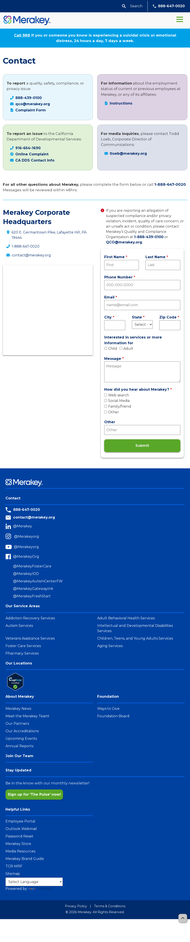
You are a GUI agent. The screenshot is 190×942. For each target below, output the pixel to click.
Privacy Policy (76, 906)
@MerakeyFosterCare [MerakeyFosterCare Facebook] (32, 566)
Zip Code (168, 317)
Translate (40, 889)
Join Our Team (19, 756)
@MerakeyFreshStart (32, 596)
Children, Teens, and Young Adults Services (135, 638)
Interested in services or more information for (133, 340)
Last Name (155, 257)
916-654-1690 (28, 148)
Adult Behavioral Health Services (126, 618)
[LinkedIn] (9, 526)
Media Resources (20, 851)
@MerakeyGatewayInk (33, 589)
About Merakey (19, 696)
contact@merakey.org (31, 255)
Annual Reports (19, 746)
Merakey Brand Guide (24, 859)
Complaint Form (30, 110)
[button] (124, 6)
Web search (116, 395)
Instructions (121, 103)
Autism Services (19, 626)
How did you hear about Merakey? (136, 389)
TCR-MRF (13, 866)
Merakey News (18, 708)
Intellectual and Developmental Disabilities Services (135, 628)
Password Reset (19, 836)
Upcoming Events (21, 738)
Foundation (108, 696)
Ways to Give (108, 708)
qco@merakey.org (32, 104)
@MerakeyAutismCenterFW (38, 581)
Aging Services (110, 646)
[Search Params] (136, 6)
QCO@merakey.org (124, 242)
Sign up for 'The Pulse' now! (34, 794)
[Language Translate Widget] (34, 882)
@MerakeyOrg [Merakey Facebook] (26, 556)
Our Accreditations (22, 731)
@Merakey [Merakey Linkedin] (22, 526)
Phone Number (118, 277)
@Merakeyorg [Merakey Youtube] (26, 547)
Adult (126, 348)
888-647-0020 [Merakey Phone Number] (26, 510)
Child (110, 348)
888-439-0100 (28, 98)
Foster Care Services (23, 646)
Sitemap (12, 874)
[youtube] (9, 547)
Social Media (117, 401)
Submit (142, 445)
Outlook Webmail (21, 829)
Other (111, 412)
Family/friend (117, 406)
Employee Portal (20, 821)
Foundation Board (113, 716)
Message (112, 359)
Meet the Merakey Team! (27, 716)
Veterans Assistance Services (30, 638)
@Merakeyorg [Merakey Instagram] (26, 536)
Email (109, 297)
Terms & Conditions (109, 906)
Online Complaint (31, 154)
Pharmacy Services (22, 653)
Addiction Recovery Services (30, 618)
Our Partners (17, 723)
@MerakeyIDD (26, 574)
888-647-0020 (169, 6)
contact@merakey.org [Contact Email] (34, 517)
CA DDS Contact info (34, 160)
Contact (12, 498)
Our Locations (18, 663)
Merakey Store (18, 844)
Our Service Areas (22, 606)
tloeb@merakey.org (128, 153)
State (137, 317)
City (108, 317)
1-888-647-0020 (170, 184)
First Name (114, 257)
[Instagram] (9, 536)
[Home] (25, 20)
